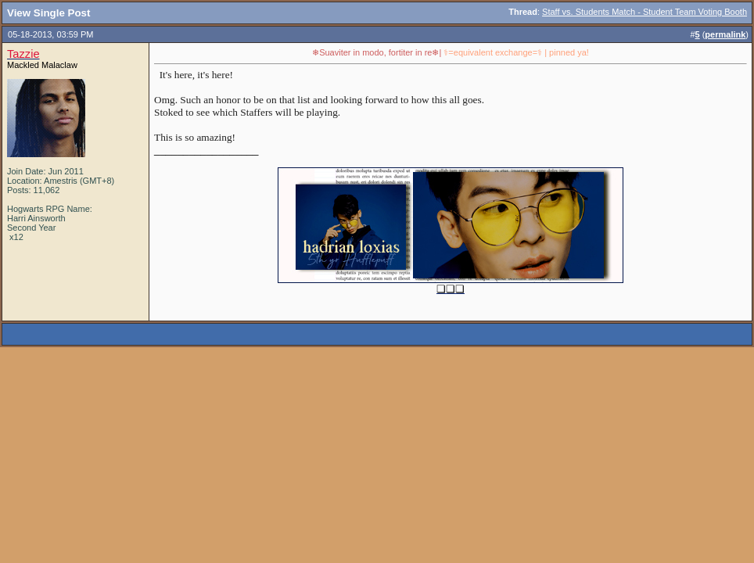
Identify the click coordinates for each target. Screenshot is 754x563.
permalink (725, 34)
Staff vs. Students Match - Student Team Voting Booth (644, 11)
